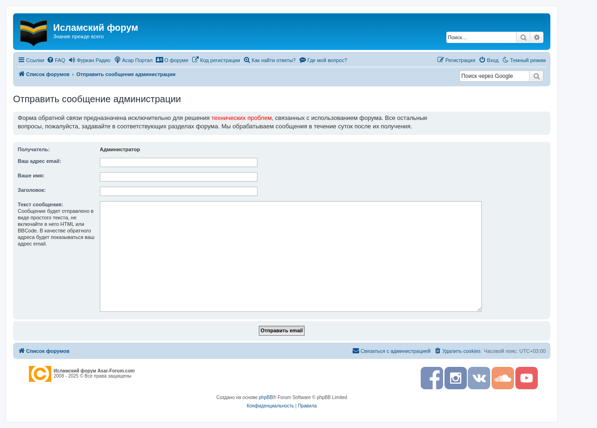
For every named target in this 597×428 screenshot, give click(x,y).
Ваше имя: (31, 175)
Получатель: (34, 149)
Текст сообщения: (40, 204)
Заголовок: (32, 190)
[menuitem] (56, 60)
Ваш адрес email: (39, 161)
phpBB (266, 397)
